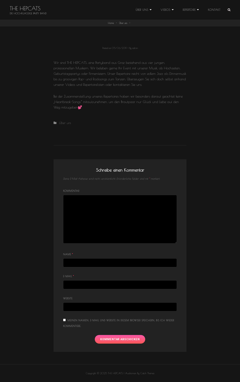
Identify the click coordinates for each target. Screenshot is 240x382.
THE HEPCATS (25, 8)
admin (135, 48)
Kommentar (71, 190)
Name (68, 254)
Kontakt (214, 9)
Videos (165, 9)
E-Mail (68, 276)
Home (111, 23)
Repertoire (189, 9)
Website (68, 298)
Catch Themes (147, 373)
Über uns (142, 9)
